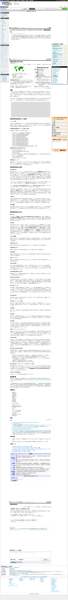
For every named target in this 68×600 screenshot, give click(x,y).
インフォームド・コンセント (40, 191)
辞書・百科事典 (4, 43)
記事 (17, 508)
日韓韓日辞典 (23, 0)
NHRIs (34, 206)
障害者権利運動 (55, 77)
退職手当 (19, 361)
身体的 (40, 217)
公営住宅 (19, 360)
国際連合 (13, 392)
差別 (11, 175)
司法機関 (20, 287)
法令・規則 (16, 11)
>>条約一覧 (45, 529)
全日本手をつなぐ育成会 (16, 441)
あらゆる (14, 36)
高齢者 (26, 356)
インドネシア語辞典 (54, 586)
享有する (27, 35)
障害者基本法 (26, 98)
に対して (45, 35)
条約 (20, 11)
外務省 (47, 86)
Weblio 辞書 (62, 0)
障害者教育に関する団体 (57, 68)
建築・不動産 (4, 29)
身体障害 (46, 82)
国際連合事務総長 (42, 75)
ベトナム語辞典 (53, 588)
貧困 (15, 175)
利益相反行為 (34, 281)
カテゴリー (27, 59)
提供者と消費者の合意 (36, 325)
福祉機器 (33, 355)
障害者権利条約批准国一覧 (17, 423)
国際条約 (39, 35)
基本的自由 (21, 35)
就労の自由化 (55, 57)
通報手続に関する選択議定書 (34, 470)
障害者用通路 (55, 79)
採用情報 (42, 581)
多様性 (33, 199)
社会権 (41, 384)
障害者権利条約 (12, 63)
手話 (26, 227)
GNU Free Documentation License (26, 570)
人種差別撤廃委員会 (43, 463)
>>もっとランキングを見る (63, 137)
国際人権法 (22, 91)
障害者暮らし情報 (56, 73)
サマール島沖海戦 (56, 127)
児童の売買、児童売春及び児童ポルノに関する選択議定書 (34, 468)
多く (31, 512)
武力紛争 (31, 273)
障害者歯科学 (55, 78)
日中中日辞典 (18, 0)
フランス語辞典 (53, 585)
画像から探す (21, 580)
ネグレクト (37, 175)
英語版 (30, 185)
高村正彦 (19, 151)
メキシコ (24, 123)
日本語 (44, 86)
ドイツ (19, 479)
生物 (2, 38)
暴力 (34, 175)
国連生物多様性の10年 (43, 528)
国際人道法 (21, 273)
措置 (32, 35)
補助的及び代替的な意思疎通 (33, 226)
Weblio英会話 (4, 77)
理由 (50, 35)
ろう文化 (13, 407)
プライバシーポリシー (12, 583)
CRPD (39, 37)
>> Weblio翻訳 (65, 139)
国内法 (50, 238)
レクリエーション (27, 365)
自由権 (16, 456)
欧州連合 (41, 94)
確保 (28, 36)
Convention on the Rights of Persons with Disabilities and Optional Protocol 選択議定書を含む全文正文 (29, 448)
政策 (39, 192)
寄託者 (37, 75)
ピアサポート (16, 331)
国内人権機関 (31, 206)
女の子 (27, 175)
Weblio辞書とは (11, 579)
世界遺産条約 (38, 528)
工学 (2, 28)
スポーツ (36, 365)
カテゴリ (46, 426)
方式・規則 (12, 11)
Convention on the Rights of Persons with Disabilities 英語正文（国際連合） (25, 447)
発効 (47, 36)
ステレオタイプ (30, 192)
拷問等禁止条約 (18, 467)
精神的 (43, 217)
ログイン (57, 0)
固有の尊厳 (16, 198)
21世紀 (16, 91)
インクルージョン (19, 199)
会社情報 (42, 580)
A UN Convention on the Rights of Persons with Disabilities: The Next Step (25, 427)
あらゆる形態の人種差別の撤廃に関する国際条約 (24, 463)
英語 (47, 79)
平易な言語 (22, 226)
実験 (30, 191)
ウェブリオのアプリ (22, 579)
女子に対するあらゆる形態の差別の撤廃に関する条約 (26, 383)
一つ (20, 512)
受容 (48, 199)
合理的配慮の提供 (24, 36)
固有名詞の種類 (7, 11)
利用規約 (10, 582)
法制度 (15, 512)
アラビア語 (40, 79)
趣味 (2, 35)
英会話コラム (4, 76)
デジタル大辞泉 (14, 27)
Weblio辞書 (10, 572)
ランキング (27, 27)
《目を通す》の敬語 (57, 134)
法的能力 (48, 279)
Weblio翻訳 (52, 582)
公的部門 (25, 343)
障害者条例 (55, 74)
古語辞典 (27, 0)
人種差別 (13, 463)
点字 (40, 224)
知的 (46, 217)
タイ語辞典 (52, 587)
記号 (2, 73)
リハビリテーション (21, 171)
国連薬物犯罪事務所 (24, 291)
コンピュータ (4, 23)
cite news (24, 426)
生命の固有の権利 (17, 265)
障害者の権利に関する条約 (32, 37)
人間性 (36, 199)
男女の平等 (22, 201)
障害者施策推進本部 (56, 69)
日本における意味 (56, 59)
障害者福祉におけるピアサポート (58, 83)
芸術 (39, 367)
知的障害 (22, 82)
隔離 (33, 190)
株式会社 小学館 (11, 569)
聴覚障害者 (13, 508)
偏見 (26, 192)
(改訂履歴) (27, 571)
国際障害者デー (14, 396)
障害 (48, 35)
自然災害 (42, 273)
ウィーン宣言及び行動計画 (29, 174)
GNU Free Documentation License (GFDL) (22, 573)
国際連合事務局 (40, 100)
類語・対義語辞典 (6, 0)
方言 (2, 42)
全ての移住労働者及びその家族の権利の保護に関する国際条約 (26, 471)
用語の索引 (23, 27)
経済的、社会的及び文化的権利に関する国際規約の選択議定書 (26, 384)
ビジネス (3, 20)
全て (1, 19)
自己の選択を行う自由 (27, 198)
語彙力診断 (4, 80)
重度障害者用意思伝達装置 (16, 406)
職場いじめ (40, 340)
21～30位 (61, 119)
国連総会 (40, 36)
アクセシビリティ (17, 201)
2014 (16, 37)
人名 (38, 577)
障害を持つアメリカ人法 (16, 414)
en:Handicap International (19, 164)
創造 (36, 367)
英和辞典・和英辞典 (54, 581)
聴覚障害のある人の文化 (35, 368)
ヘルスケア (3, 34)
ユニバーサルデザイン (24, 232)
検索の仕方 (10, 580)
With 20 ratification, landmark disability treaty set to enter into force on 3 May (26, 422)
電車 (2, 24)
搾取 (40, 175)
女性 (24, 175)
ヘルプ (66, 0)
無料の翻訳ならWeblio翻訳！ (18, 4)
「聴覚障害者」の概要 (34, 515)
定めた (36, 35)
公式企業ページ (43, 579)
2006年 (36, 36)
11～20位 (57, 119)
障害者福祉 (55, 82)
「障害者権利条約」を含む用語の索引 (16, 561)
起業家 (15, 343)
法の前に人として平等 (19, 279)
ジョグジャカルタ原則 (22, 194)
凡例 (30, 27)
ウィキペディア (14, 59)
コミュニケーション (33, 224)
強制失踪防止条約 (19, 474)
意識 (36, 192)
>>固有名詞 (30, 529)
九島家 (55, 130)
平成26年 (13, 37)
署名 (37, 70)
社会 (54, 129)
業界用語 (3, 21)
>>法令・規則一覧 (41, 529)
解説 (28, 508)
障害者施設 (55, 72)
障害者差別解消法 (32, 98)
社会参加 (18, 191)
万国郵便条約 (22, 528)
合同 (54, 122)
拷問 (14, 467)
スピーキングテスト (5, 81)
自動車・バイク (4, 25)
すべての (12, 35)
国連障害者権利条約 (24, 37)
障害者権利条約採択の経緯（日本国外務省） (19, 451)
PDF (42, 86)
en (44, 468)
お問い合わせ (14, 521)
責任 (17, 178)
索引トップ (19, 27)
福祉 (25, 171)
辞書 (2, 0)
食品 (2, 39)
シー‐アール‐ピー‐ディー (57, 50)
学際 (31, 335)
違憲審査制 (33, 283)
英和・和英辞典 (12, 0)
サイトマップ (11, 584)
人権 (18, 35)
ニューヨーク (41, 72)
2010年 (45, 94)
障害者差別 (14, 398)
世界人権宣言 (14, 393)
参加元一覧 (12, 567)
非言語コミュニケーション (16, 405)
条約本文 (40, 86)
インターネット (21, 259)
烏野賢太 (55, 135)
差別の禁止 (18, 36)
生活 (2, 33)
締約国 (42, 35)
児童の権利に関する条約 (20, 468)
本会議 (22, 98)
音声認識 (54, 63)
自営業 (46, 342)
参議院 (19, 98)
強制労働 (42, 344)
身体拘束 (45, 297)
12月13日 (36, 91)
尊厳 (48, 83)
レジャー (32, 365)
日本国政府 (12, 86)
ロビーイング (33, 163)
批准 (19, 37)
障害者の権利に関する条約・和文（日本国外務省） (20, 446)
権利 (13, 83)
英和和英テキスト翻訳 (15, 550)
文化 (22, 577)
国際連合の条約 (23, 11)
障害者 (15, 35)
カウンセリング (41, 357)
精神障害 (43, 83)
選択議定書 (48, 383)
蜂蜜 (54, 124)
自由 (44, 228)
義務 (33, 176)
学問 (2, 30)
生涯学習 (14, 192)
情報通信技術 (12, 227)
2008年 (46, 36)
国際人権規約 (14, 383)
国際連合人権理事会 (30, 431)
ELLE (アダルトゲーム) (57, 132)
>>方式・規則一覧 (35, 529)
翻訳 (17, 86)
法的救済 (11, 342)
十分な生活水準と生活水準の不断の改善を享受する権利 (31, 350)
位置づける (27, 512)
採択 (43, 36)
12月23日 (48, 94)
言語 (22, 512)
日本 (50, 36)
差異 (23, 199)
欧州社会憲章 (14, 415)
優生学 (45, 266)
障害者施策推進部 (56, 71)
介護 (47, 357)
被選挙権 (11, 191)
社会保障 (19, 351)
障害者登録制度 (55, 80)
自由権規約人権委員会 (26, 457)
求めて (32, 36)
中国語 (44, 79)
